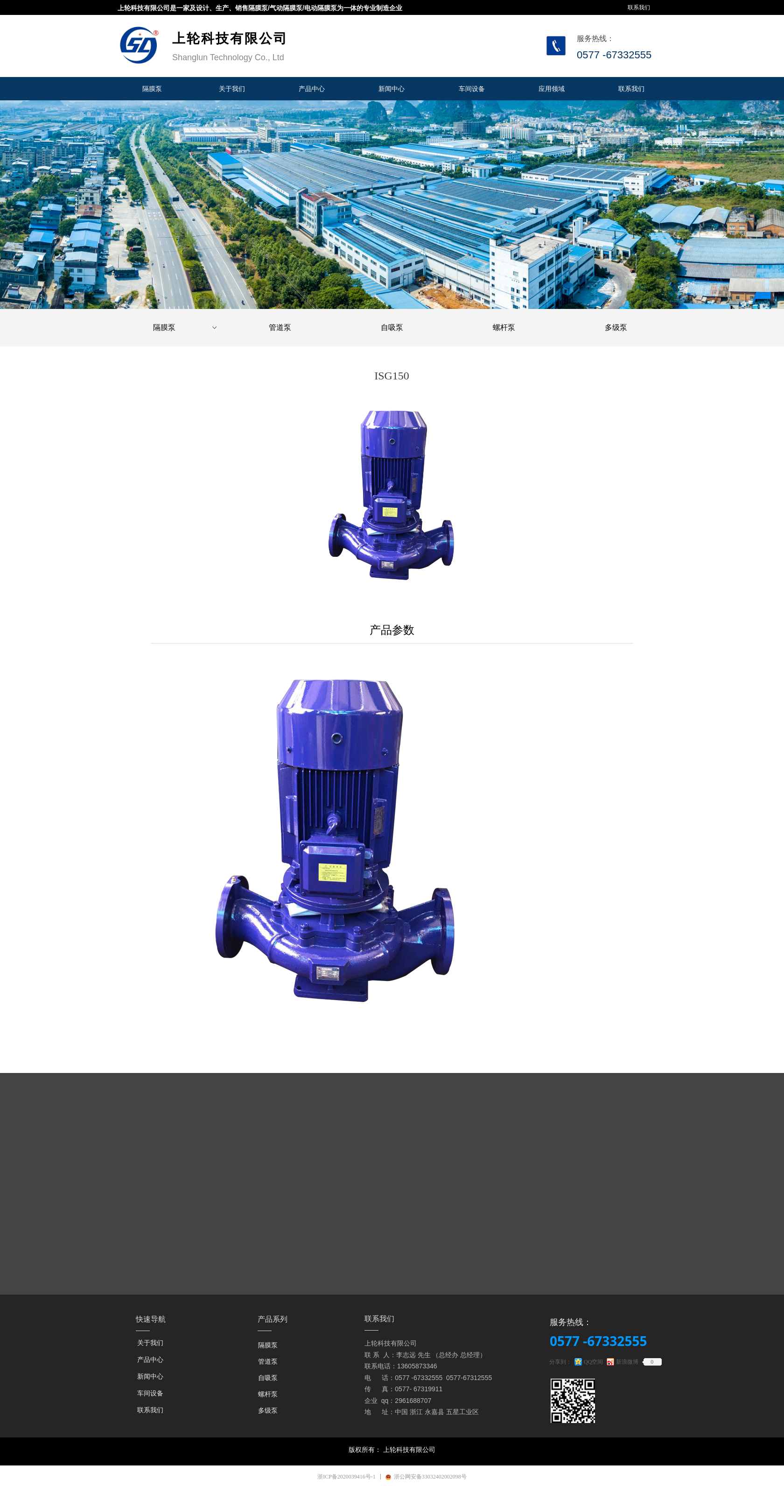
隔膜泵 (185, 327)
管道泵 (280, 327)
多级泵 (616, 327)
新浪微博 (627, 1362)
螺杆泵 (504, 327)
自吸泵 (392, 327)
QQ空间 (593, 1362)
